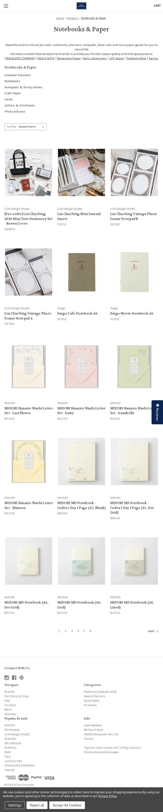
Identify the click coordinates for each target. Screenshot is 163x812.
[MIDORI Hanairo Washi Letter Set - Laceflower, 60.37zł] (28, 367)
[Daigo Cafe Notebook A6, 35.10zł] (81, 272)
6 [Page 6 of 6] (90, 631)
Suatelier (10, 739)
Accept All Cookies (67, 805)
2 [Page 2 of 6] (66, 631)
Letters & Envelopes (19, 105)
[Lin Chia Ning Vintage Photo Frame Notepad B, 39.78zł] (134, 172)
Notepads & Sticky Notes (23, 87)
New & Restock (94, 696)
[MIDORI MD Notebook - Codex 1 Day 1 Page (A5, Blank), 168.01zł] (81, 461)
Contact (10, 705)
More (7, 709)
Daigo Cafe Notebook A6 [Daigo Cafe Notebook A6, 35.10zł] (77, 313)
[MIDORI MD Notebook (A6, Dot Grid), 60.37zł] (28, 561)
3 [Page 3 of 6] (72, 631)
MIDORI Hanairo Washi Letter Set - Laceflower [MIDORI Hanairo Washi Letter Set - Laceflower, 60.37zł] (28, 410)
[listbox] (32, 127)
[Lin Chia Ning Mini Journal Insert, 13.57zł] (81, 172)
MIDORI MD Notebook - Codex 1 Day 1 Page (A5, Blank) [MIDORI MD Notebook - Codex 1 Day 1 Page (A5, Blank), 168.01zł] (81, 505)
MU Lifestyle (12, 743)
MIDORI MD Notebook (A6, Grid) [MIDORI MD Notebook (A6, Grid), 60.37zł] (79, 605)
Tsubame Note (136, 58)
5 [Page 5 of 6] (84, 631)
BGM (7, 752)
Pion (7, 756)
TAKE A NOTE (45, 58)
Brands (9, 692)
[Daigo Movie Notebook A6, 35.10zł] (134, 272)
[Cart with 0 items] (157, 5)
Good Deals (91, 700)
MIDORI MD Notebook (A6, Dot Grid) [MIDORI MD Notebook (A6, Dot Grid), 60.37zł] (26, 605)
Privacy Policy (107, 796)
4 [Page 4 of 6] (78, 631)
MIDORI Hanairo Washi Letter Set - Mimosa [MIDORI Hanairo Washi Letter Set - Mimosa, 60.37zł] (28, 505)
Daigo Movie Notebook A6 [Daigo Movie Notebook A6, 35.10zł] (131, 313)
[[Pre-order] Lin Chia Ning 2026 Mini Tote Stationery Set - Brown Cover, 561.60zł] (28, 172)
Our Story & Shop (16, 696)
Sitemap (10, 714)
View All (9, 770)
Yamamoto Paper (69, 58)
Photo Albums (14, 111)
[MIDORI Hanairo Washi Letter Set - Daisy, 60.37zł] (81, 367)
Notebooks (12, 81)
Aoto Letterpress (95, 58)
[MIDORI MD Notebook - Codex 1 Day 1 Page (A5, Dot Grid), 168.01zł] (134, 461)
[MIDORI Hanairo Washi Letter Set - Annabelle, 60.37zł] (134, 367)
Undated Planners (17, 75)
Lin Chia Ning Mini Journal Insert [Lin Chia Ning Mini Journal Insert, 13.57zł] (79, 216)
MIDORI (9, 725)
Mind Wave (11, 730)
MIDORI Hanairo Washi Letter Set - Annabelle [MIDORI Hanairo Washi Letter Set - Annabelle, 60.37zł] (134, 410)
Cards (8, 99)
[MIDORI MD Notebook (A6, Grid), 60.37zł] (81, 561)
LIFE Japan (116, 58)
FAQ (7, 700)
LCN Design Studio (17, 734)
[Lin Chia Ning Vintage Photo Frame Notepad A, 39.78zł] (28, 272)
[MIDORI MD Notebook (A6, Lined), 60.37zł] (134, 561)
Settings (14, 805)
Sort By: (12, 126)
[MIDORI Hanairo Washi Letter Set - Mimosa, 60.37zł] (28, 461)
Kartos (153, 58)
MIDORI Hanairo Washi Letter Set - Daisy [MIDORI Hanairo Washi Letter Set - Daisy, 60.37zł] (81, 410)
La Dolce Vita (13, 761)
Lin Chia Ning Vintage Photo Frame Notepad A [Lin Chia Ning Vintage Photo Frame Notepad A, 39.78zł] (27, 316)
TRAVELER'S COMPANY (20, 58)
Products (90, 705)
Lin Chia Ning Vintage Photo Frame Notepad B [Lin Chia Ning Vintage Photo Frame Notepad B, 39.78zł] (133, 216)
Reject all (37, 805)
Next (153, 631)
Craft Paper (12, 93)
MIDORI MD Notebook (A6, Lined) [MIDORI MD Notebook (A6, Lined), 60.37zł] (132, 605)
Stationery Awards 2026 (100, 692)
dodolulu (10, 747)
